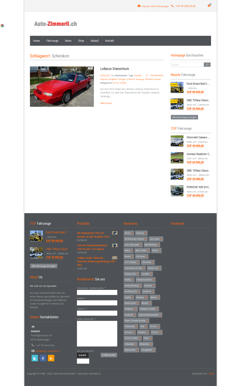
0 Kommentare (156, 75)
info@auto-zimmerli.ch (47, 351)
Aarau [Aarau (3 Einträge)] (129, 233)
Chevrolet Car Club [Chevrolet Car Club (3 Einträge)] (135, 268)
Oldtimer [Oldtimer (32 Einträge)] (131, 309)
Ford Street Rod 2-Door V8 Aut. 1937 (208, 83)
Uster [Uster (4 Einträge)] (148, 338)
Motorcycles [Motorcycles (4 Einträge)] (132, 303)
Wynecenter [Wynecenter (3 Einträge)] (131, 349)
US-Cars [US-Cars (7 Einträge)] (130, 332)
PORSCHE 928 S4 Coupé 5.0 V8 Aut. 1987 (210, 187)
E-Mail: (81, 298)
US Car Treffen (119, 83)
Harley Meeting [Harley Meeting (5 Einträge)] (133, 285)
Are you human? (85, 350)
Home (36, 40)
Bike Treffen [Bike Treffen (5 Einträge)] (142, 250)
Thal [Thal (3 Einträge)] (143, 326)
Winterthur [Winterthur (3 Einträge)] (146, 344)
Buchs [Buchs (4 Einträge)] (156, 250)
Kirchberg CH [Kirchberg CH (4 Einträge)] (132, 291)
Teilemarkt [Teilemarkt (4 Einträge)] (131, 326)
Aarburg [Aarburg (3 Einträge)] (141, 233)
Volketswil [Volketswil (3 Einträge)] (131, 344)
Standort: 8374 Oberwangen (155, 6)
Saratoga (140, 79)
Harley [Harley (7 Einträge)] (129, 279)
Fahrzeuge (52, 40)
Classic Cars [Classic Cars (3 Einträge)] (131, 274)
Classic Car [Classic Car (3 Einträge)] (154, 268)
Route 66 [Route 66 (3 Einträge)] (130, 314)
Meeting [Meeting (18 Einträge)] (141, 297)
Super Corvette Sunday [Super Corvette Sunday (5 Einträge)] (136, 320)
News (68, 40)
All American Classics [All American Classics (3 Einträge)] (136, 239)
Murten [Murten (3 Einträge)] (146, 303)
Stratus (157, 79)
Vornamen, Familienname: (91, 288)
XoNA (211, 373)
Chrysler (137, 75)
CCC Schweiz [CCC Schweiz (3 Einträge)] (132, 262)
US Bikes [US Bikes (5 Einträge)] (143, 332)
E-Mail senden (109, 355)
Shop (81, 40)
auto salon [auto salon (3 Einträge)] (156, 239)
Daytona (104, 79)
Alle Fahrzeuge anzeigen (184, 117)
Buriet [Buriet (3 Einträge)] (129, 256)
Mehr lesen (106, 103)
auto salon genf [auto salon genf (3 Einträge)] (133, 244)
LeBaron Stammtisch (114, 69)
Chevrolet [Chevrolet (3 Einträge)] (148, 262)
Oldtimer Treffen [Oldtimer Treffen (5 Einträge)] (149, 309)
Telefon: (82, 308)
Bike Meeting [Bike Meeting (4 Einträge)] (152, 244)
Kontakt (109, 40)
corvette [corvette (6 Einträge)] (147, 274)
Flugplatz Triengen (117, 79)
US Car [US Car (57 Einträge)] (157, 332)
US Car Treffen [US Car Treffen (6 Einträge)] (133, 338)
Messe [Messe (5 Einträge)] (155, 297)
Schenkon (149, 79)
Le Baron (131, 79)
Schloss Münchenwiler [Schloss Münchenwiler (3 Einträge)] (150, 314)
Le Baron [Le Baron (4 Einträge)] (148, 291)
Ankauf (95, 40)
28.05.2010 (105, 75)
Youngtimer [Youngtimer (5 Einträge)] (148, 349)
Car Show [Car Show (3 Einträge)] (141, 256)
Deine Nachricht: (86, 319)
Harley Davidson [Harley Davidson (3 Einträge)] (145, 279)
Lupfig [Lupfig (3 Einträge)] (129, 297)
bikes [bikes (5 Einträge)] (128, 250)
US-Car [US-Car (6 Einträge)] (154, 326)
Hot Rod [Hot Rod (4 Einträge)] (149, 285)
